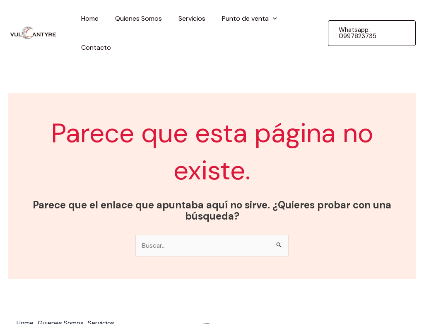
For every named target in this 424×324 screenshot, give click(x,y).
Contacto (294, 18)
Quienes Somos (134, 18)
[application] (262, 18)
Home (88, 18)
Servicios (184, 18)
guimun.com (389, 300)
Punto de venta (238, 18)
